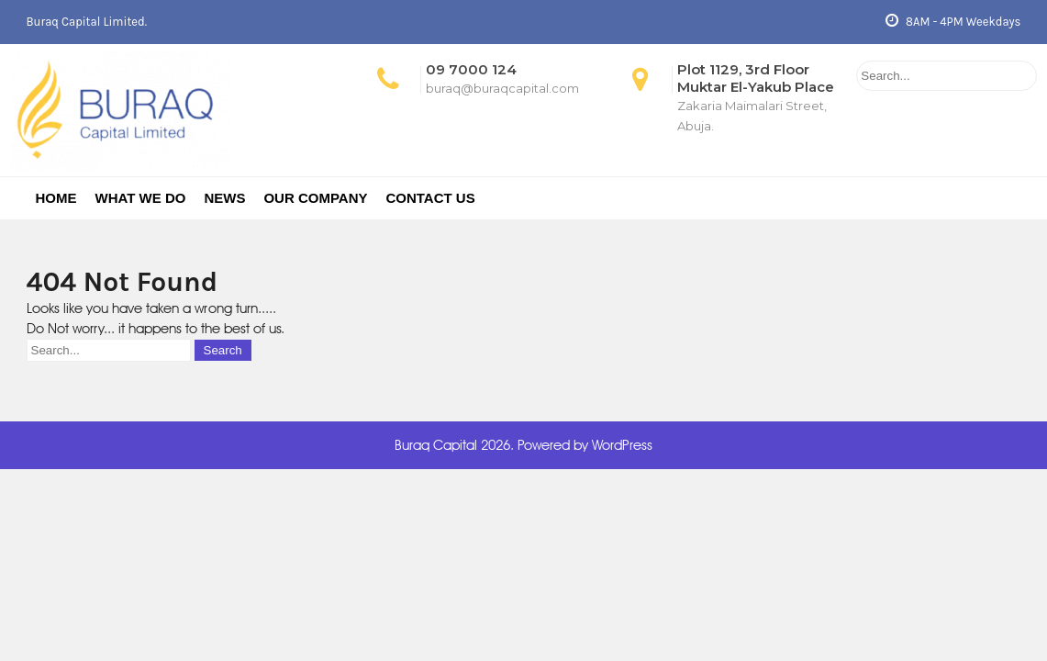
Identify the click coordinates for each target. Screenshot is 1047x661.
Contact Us (429, 198)
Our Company (315, 198)
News (224, 198)
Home (56, 198)
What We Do (140, 198)
